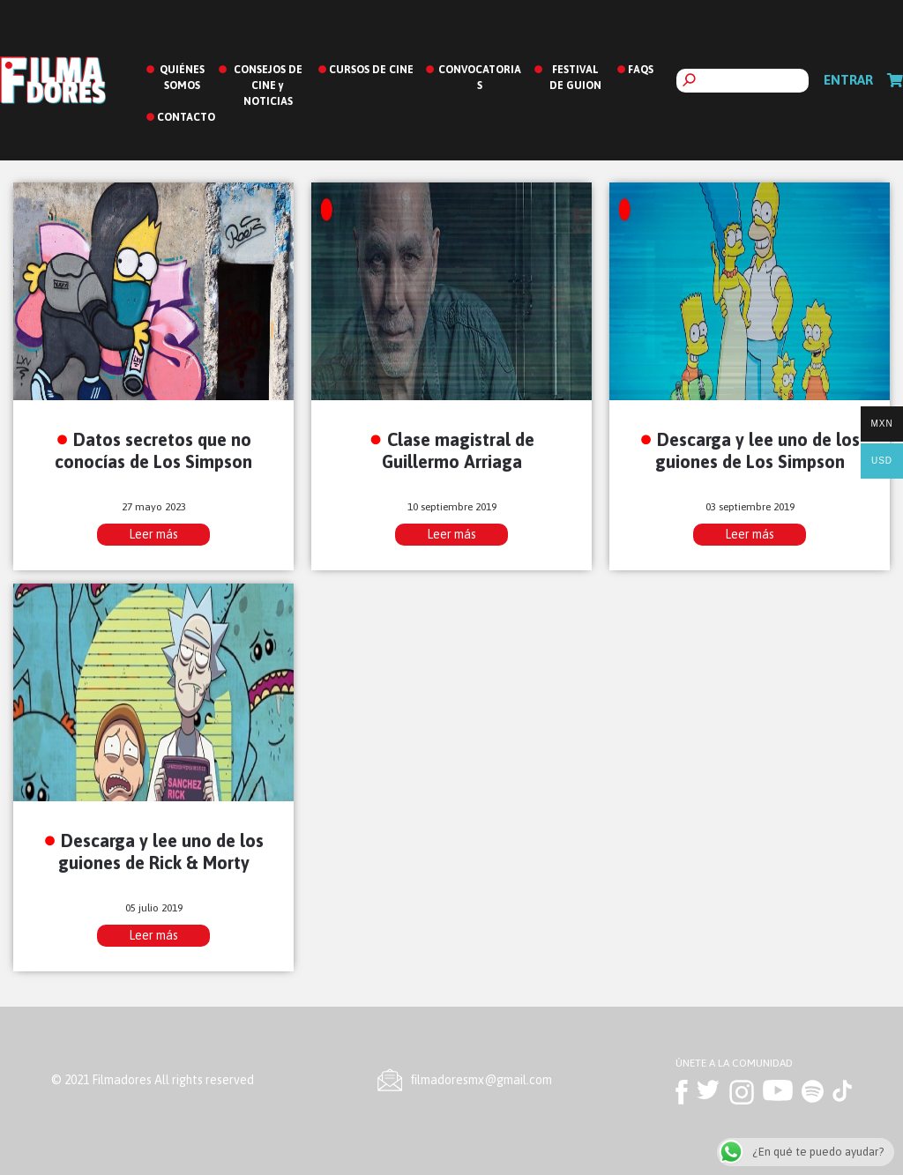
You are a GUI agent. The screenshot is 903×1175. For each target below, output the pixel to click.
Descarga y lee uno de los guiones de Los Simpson (758, 450)
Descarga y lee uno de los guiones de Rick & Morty (161, 851)
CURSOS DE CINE (371, 69)
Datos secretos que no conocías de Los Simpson (153, 450)
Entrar (848, 79)
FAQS (640, 69)
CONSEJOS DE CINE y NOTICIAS (268, 85)
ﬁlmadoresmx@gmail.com (481, 1080)
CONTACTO (186, 117)
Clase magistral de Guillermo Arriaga (458, 450)
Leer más (153, 534)
